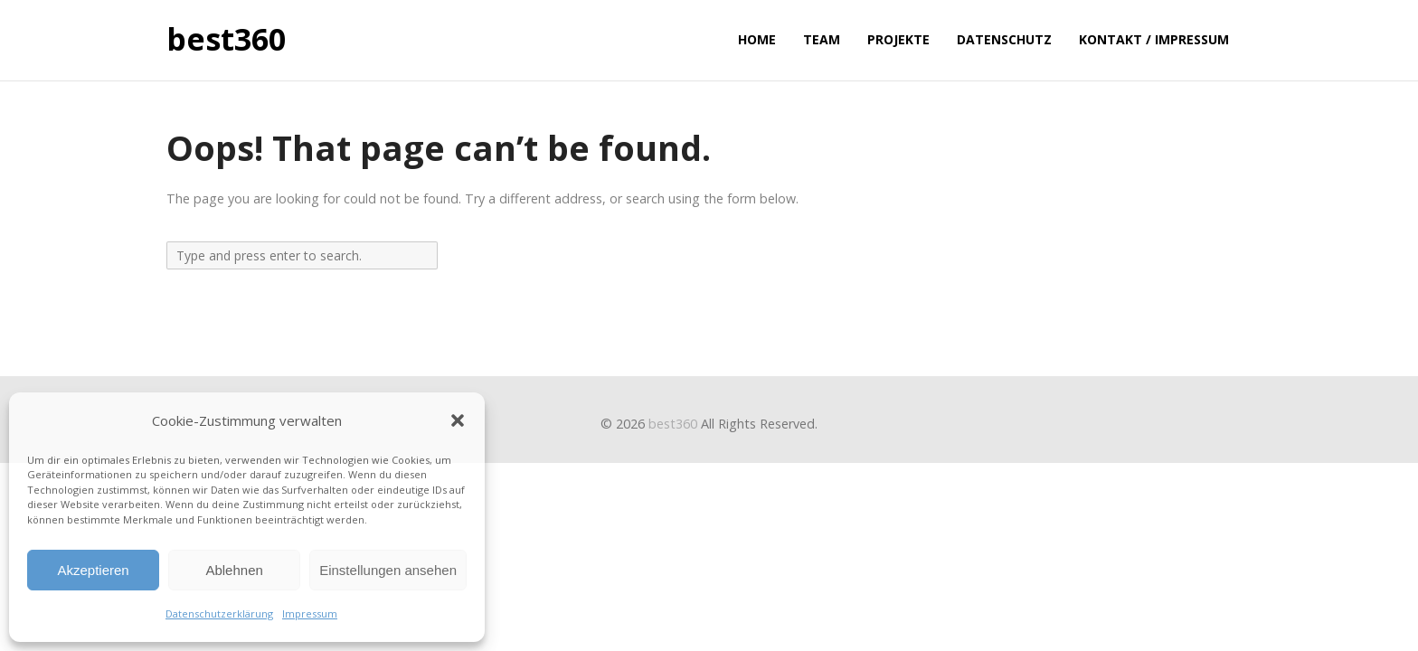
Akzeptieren (92, 570)
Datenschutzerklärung (219, 613)
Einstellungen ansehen (388, 570)
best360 (226, 40)
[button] (458, 420)
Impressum (309, 613)
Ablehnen (233, 570)
